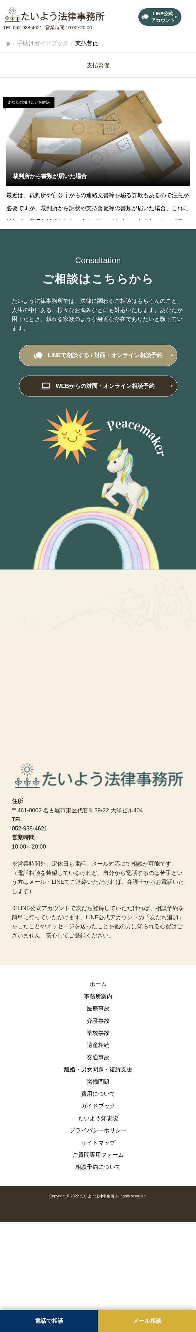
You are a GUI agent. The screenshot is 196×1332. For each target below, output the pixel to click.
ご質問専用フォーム (98, 1155)
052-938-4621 (27, 27)
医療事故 (98, 1008)
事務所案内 (98, 996)
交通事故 (98, 1057)
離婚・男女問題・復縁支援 (98, 1069)
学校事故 (98, 1033)
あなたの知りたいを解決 (29, 102)
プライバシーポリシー (98, 1130)
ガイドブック (98, 1106)
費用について (98, 1094)
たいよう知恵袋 (98, 1118)
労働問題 (98, 1082)
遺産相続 (98, 1045)
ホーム (98, 984)
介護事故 (98, 1021)
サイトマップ (98, 1143)
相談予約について (98, 1167)
